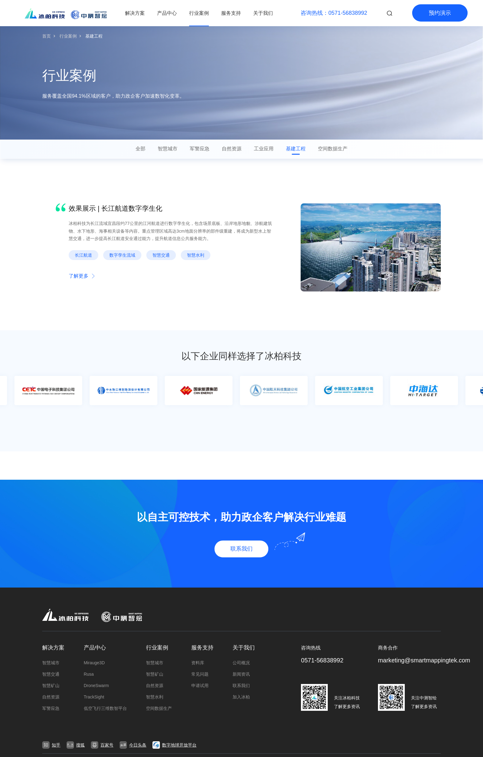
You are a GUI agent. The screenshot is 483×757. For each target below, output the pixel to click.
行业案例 (199, 13)
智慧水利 (154, 696)
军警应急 (50, 708)
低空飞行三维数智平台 (105, 708)
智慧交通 (50, 674)
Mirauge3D (94, 662)
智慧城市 (50, 662)
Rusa (89, 674)
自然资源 (50, 696)
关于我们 (263, 13)
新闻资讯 (241, 674)
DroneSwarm (96, 685)
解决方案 (135, 13)
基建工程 (94, 36)
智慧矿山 (50, 685)
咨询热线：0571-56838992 (334, 13)
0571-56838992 (322, 660)
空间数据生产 (159, 708)
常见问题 (200, 674)
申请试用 (200, 685)
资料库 (197, 662)
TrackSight (94, 696)
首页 (46, 36)
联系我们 (241, 685)
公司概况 (241, 662)
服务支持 (231, 13)
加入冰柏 (241, 696)
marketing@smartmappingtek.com (425, 660)
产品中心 (167, 13)
